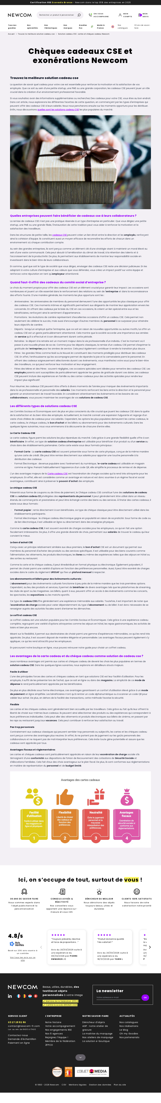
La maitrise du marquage (97, 1033)
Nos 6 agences (54, 1033)
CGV (64, 1084)
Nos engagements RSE (58, 1029)
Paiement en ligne (19, 1042)
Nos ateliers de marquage (97, 1037)
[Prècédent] (41, 947)
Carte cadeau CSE (57, 473)
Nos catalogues (123, 26)
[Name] (80, 1057)
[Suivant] (150, 947)
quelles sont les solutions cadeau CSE (58, 109)
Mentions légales (78, 1084)
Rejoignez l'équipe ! (56, 1037)
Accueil (11, 34)
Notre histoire (53, 1022)
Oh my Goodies (128, 1033)
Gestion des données (100, 1084)
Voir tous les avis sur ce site (23, 959)
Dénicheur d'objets (93, 1022)
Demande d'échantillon (22, 1039)
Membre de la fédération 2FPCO (60, 1043)
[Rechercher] (79, 15)
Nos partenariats (129, 1037)
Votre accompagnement (60, 1026)
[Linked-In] (10, 996)
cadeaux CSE (59, 234)
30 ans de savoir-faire (142, 26)
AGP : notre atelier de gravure (95, 1027)
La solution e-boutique (96, 1041)
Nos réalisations (128, 1026)
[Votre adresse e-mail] (118, 997)
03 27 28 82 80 (17, 1022)
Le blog (123, 1029)
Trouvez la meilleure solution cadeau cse (36, 34)
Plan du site (120, 1084)
